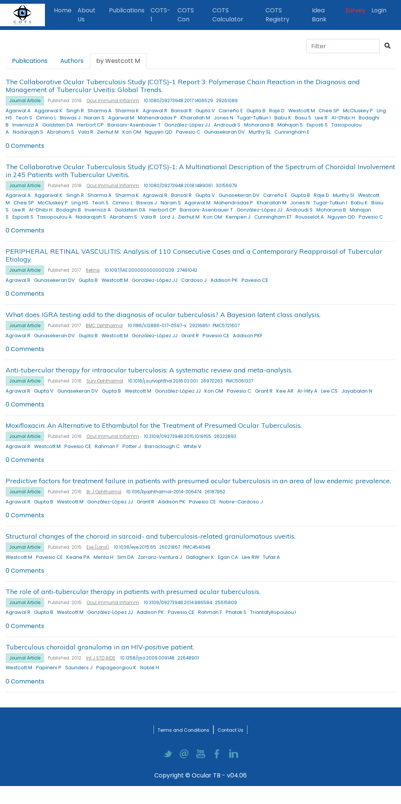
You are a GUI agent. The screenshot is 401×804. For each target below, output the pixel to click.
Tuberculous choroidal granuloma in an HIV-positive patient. (100, 647)
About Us (86, 15)
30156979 (226, 186)
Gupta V (205, 110)
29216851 (199, 326)
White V (192, 446)
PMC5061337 (239, 381)
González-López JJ (187, 125)
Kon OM (131, 132)
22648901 (188, 658)
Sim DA (125, 557)
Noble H (149, 667)
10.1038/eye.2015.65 (135, 547)
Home (64, 10)
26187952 (214, 492)
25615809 (226, 603)
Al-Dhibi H (343, 118)
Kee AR (285, 391)
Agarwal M (121, 118)
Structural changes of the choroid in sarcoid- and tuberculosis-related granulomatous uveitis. (150, 536)
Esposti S (317, 125)
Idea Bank (319, 15)
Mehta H (103, 557)
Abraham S (60, 132)
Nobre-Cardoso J (241, 502)
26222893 (225, 436)
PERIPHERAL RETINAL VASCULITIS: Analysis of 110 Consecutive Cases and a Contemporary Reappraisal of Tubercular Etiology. (194, 255)
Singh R (75, 110)
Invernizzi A (25, 125)
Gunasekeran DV (239, 195)
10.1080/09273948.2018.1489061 (178, 186)
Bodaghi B (68, 210)
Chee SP (329, 110)
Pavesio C (188, 132)
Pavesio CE (254, 280)
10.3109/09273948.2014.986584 (178, 603)
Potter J (131, 446)
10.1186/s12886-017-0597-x (157, 326)
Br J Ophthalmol (103, 492)
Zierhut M (108, 132)
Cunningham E (291, 132)
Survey (355, 10)
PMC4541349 (196, 547)
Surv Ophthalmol (104, 381)
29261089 (227, 101)
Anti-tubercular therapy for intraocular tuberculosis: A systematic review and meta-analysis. (149, 370)
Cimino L (46, 118)
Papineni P (48, 667)
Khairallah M (195, 118)
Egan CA (228, 557)
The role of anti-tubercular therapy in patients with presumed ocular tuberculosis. (133, 591)
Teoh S (24, 118)
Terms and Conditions (183, 730)
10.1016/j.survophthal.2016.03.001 (163, 381)
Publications (128, 10)
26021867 (169, 547)
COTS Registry (277, 15)
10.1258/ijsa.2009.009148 (147, 658)
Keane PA (78, 557)
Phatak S (236, 612)
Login (380, 10)
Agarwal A (18, 110)
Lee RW (250, 557)
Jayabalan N (356, 391)
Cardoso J (194, 280)
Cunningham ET (273, 217)
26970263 (212, 381)
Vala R (85, 132)
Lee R (321, 118)
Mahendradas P (157, 118)
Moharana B (259, 125)
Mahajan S (290, 125)
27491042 (187, 270)
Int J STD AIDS (100, 658)
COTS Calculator (227, 15)
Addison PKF (247, 335)
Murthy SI (343, 195)
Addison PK (224, 280)
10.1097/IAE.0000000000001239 (139, 270)
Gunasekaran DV (224, 132)
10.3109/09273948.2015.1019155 (177, 436)
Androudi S (227, 125)
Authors (71, 61)
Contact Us (230, 730)
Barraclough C (162, 446)
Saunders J (78, 667)
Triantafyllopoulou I (273, 612)
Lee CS (329, 391)
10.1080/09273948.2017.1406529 (178, 101)
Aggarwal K (48, 110)
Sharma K (127, 110)
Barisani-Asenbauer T (134, 125)
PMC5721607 (226, 326)
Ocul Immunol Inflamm (112, 101)
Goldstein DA (57, 125)
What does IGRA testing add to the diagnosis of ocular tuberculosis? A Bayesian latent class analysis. (163, 314)
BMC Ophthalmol (104, 326)
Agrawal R (155, 110)
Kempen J (238, 217)
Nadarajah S (28, 132)
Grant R (190, 335)
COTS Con (185, 15)
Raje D (277, 110)
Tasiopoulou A (54, 217)
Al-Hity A (307, 391)
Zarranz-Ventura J (160, 557)
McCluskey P (358, 110)
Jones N (223, 118)
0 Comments (25, 145)
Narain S (94, 118)
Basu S (303, 118)
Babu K (282, 118)
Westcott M (301, 110)
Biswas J (70, 118)
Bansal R (181, 110)
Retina (93, 270)
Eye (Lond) (97, 547)
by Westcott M (118, 61)
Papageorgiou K (116, 667)
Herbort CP (90, 125)
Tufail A (271, 557)
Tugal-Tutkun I (254, 118)
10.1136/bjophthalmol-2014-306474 (163, 492)
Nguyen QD (158, 132)
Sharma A (100, 110)
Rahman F (107, 446)
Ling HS (80, 203)
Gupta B (255, 110)
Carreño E (231, 110)
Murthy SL (260, 132)
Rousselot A (309, 217)
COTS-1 (160, 15)
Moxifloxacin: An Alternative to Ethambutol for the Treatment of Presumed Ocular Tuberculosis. (154, 425)
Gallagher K (200, 557)
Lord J (167, 217)
